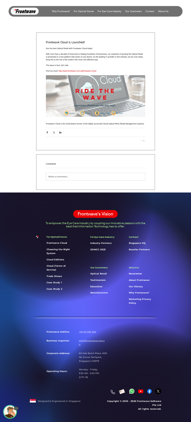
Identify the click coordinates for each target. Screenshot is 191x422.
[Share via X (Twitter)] (53, 132)
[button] (83, 11)
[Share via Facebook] (47, 132)
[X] (158, 391)
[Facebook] (149, 391)
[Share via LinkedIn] (60, 132)
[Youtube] (141, 391)
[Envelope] (121, 391)
